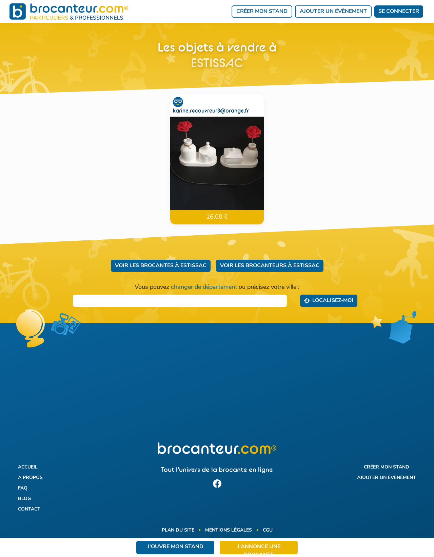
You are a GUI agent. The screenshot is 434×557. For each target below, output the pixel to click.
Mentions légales (228, 530)
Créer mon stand (262, 11)
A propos (30, 477)
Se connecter (398, 11)
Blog (24, 498)
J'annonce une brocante (258, 549)
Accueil (28, 467)
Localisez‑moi (328, 300)
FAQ (22, 488)
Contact (29, 509)
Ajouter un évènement (333, 11)
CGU (268, 530)
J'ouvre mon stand (175, 547)
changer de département (204, 287)
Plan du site (178, 530)
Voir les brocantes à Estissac (160, 265)
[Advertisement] (217, 386)
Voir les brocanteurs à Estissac (269, 265)
